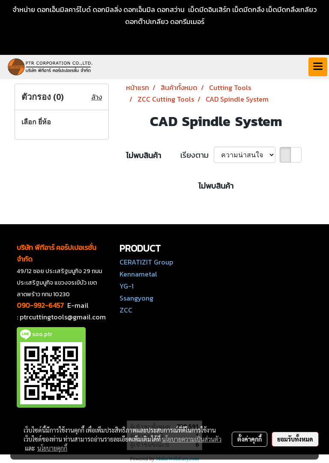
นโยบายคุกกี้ (52, 448)
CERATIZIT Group (146, 262)
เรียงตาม (197, 155)
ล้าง (96, 97)
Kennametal (138, 274)
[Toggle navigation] (317, 66)
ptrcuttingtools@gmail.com (63, 317)
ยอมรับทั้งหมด (295, 439)
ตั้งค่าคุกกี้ (249, 439)
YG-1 (127, 286)
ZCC (126, 310)
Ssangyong (136, 298)
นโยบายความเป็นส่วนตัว (191, 439)
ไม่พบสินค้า (143, 155)
